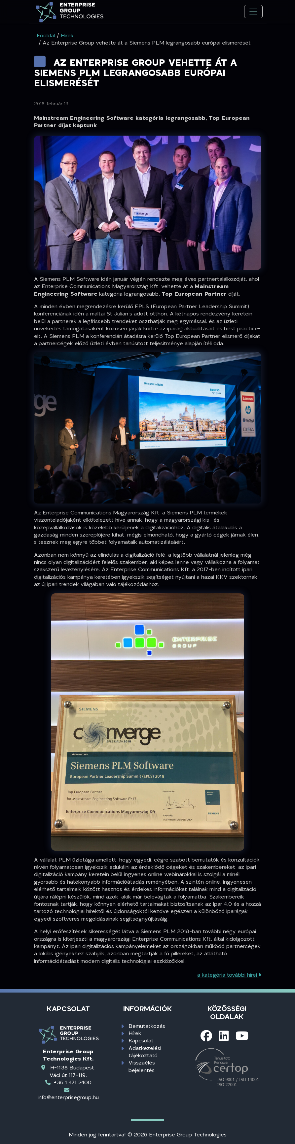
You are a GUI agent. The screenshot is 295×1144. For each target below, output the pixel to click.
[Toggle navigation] (253, 11)
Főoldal (46, 35)
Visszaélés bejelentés (142, 1066)
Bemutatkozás (147, 1025)
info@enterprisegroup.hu (68, 1097)
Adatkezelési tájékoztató (145, 1051)
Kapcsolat (141, 1040)
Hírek (135, 1033)
